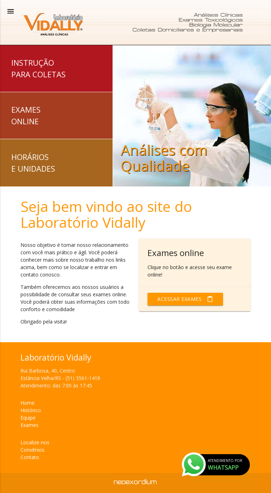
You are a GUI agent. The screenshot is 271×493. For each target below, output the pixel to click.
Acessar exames (185, 299)
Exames (29, 425)
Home (27, 402)
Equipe (28, 417)
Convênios (32, 449)
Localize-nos (34, 442)
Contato (29, 457)
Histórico (30, 410)
